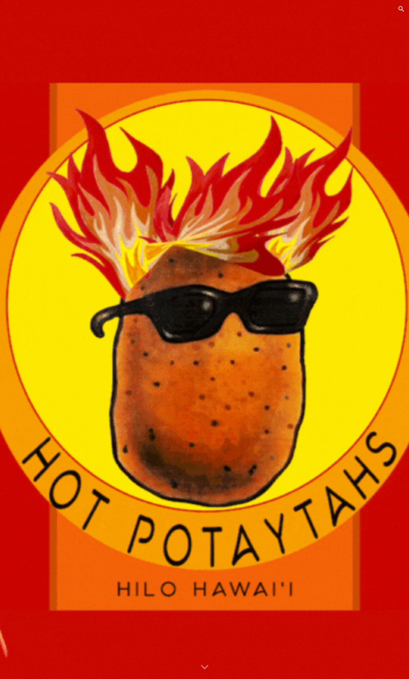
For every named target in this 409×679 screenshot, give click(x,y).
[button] (401, 9)
